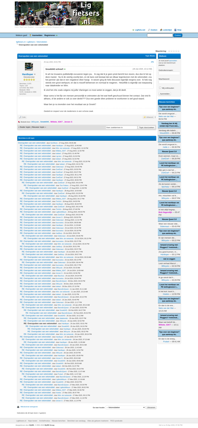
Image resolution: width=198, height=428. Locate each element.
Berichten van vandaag (76, 421)
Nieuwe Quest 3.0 (169, 152)
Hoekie (58, 393)
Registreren (49, 35)
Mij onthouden (166, 88)
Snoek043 (63, 310)
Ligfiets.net (140, 30)
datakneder (64, 318)
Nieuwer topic (38, 127)
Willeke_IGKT (61, 151)
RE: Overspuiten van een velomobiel (35, 145)
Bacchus (61, 276)
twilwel (58, 153)
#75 (152, 62)
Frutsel (60, 374)
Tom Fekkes (64, 185)
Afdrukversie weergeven (29, 407)
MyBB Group (49, 425)
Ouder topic (25, 127)
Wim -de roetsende (63, 148)
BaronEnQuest (61, 281)
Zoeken (154, 30)
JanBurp (59, 233)
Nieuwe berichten (58, 421)
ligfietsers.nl (20, 42)
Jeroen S (59, 217)
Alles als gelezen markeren (98, 421)
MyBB (31, 425)
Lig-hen (58, 156)
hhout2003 (164, 133)
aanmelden (173, 61)
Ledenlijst (167, 30)
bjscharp (165, 187)
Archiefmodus (44, 421)
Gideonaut (59, 167)
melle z (166, 147)
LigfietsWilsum (61, 212)
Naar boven (32, 421)
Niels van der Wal (166, 116)
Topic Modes (150, 56)
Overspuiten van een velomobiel (31, 143)
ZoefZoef (59, 169)
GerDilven (54, 143)
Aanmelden (37, 35)
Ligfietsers (31, 42)
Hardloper (27, 74)
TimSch (58, 201)
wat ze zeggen (169, 259)
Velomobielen (41, 42)
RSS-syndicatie (116, 421)
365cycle (35, 122)
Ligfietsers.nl (21, 421)
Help (179, 30)
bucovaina (59, 222)
